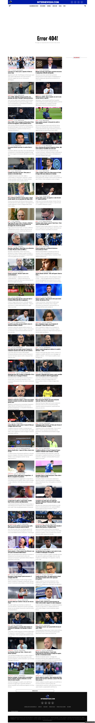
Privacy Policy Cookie (61, 707)
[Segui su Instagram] (49, 703)
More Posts (35, 691)
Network (69, 707)
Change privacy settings (89, 722)
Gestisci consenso (14, 711)
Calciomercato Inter (33, 6)
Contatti (40, 707)
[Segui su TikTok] (52, 703)
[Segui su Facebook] (42, 703)
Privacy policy (52, 707)
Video (64, 6)
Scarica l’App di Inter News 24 (30, 707)
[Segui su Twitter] (45, 703)
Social (60, 6)
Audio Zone (55, 6)
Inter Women (42, 6)
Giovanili (49, 6)
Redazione (45, 707)
